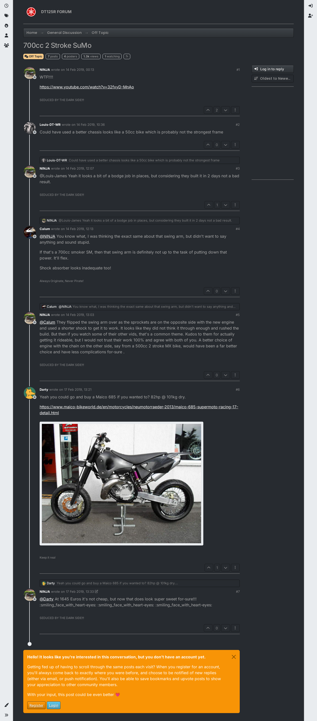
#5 (238, 315)
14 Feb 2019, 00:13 (80, 70)
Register (36, 705)
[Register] (310, 16)
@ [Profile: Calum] (47, 322)
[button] (6, 705)
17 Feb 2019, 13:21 (77, 389)
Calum (45, 229)
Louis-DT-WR (50, 125)
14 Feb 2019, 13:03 (80, 315)
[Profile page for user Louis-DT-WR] (30, 128)
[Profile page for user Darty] (30, 393)
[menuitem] (310, 6)
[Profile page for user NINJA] (30, 73)
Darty (44, 389)
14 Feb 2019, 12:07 (80, 168)
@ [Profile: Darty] (46, 598)
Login (53, 705)
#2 (238, 125)
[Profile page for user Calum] (30, 232)
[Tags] (6, 16)
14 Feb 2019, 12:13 (79, 229)
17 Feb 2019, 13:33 (80, 591)
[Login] (310, 6)
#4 (238, 229)
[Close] (234, 657)
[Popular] (6, 26)
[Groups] (6, 46)
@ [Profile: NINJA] (47, 236)
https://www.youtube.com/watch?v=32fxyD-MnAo (87, 86)
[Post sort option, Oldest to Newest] (273, 78)
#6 (238, 389)
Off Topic (33, 56)
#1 (238, 70)
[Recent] (6, 6)
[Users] (6, 36)
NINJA (45, 70)
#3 (238, 168)
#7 (238, 591)
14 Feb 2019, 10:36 (91, 125)
